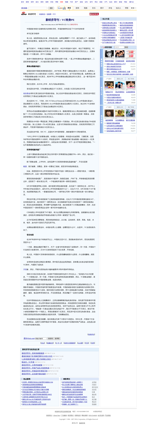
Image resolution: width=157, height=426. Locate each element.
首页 (22, 2)
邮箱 (120, 2)
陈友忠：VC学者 (28, 362)
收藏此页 (50, 343)
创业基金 (26, 93)
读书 (91, 2)
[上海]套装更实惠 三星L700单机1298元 (36, 359)
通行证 (131, 2)
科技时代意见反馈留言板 (63, 411)
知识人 (118, 8)
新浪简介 (49, 415)
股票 (47, 2)
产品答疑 (108, 415)
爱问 (115, 2)
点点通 (80, 343)
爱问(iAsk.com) (29, 338)
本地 (110, 8)
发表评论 (91, 334)
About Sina (56, 415)
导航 (125, 2)
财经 (42, 2)
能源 (25, 166)
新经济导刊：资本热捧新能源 (33, 353)
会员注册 (101, 415)
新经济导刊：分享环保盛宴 (32, 365)
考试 (96, 2)
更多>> (133, 8)
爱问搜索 (24, 8)
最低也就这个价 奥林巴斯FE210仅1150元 (37, 356)
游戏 (81, 2)
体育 (32, 2)
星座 (100, 2)
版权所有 (82, 423)
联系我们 (71, 415)
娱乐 (37, 2)
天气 (105, 2)
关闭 (92, 343)
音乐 (94, 8)
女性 (86, 2)
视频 (66, 2)
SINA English (93, 415)
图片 (102, 8)
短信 (110, 2)
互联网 (49, 14)
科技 (51, 2)
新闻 (27, 2)
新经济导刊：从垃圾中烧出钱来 (34, 374)
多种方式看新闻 (69, 343)
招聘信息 (78, 415)
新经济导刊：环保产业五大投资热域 (35, 368)
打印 (86, 343)
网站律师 (85, 415)
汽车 (71, 2)
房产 (76, 2)
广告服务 (64, 415)
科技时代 (42, 14)
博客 (56, 2)
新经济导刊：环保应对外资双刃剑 (34, 371)
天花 (25, 269)
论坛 (42, 343)
